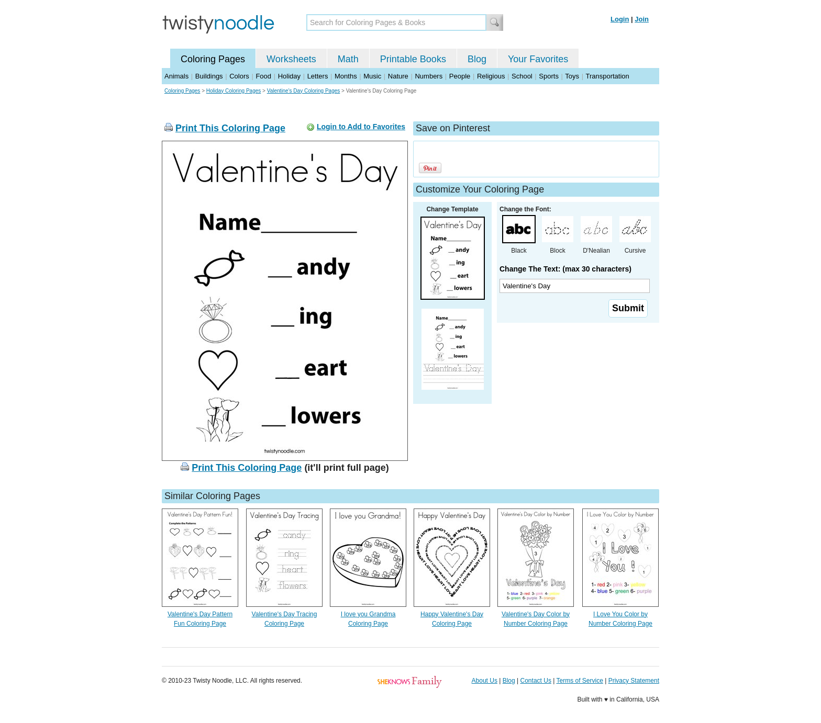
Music (372, 76)
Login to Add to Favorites (361, 126)
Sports (549, 76)
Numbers (428, 76)
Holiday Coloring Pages (233, 91)
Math (348, 59)
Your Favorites (538, 59)
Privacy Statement (633, 680)
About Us (484, 680)
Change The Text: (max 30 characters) (565, 269)
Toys (572, 76)
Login (620, 19)
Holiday (289, 76)
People (459, 76)
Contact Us (535, 680)
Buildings (209, 76)
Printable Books (413, 59)
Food (263, 76)
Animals (176, 76)
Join (642, 19)
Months (346, 76)
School (522, 76)
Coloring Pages (213, 59)
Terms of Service (579, 680)
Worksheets (291, 59)
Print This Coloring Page (230, 128)
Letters (317, 76)
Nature (398, 76)
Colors (239, 76)
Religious (491, 76)
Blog (477, 59)
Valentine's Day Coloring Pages (303, 91)
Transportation (607, 76)
